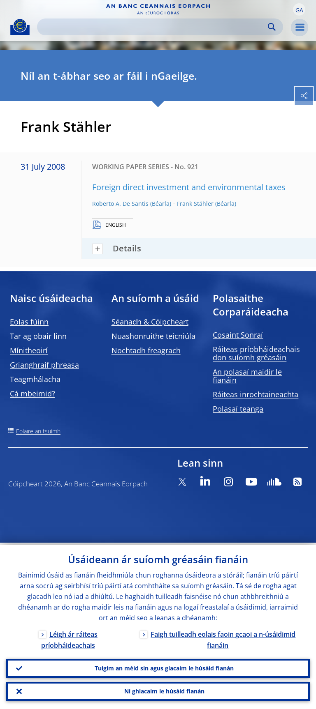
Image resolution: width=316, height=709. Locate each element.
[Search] (153, 27)
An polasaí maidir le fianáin (247, 376)
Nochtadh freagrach (146, 350)
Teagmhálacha (35, 379)
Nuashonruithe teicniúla (153, 336)
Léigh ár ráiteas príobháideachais (69, 638)
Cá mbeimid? (32, 393)
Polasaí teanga (238, 409)
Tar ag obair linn (38, 336)
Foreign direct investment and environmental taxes (189, 187)
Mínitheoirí (29, 350)
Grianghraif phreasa (44, 365)
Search (272, 27)
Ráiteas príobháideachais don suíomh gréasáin (256, 353)
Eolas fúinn (29, 322)
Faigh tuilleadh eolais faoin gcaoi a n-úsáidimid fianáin (223, 638)
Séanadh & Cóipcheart (150, 322)
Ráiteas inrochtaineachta (255, 394)
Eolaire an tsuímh (38, 431)
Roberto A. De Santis (120, 203)
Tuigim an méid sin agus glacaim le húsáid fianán (164, 667)
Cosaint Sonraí (238, 335)
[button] (299, 9)
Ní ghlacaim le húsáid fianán (164, 691)
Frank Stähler (195, 203)
